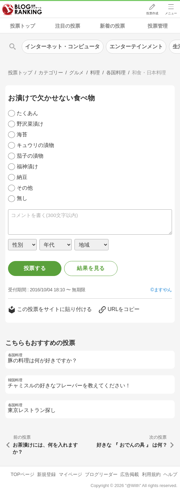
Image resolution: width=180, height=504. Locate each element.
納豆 (22, 177)
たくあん (27, 113)
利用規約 (151, 474)
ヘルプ (170, 474)
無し (22, 198)
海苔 (22, 134)
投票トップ (22, 26)
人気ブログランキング (22, 9)
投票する (35, 268)
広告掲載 (129, 474)
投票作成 (152, 13)
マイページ (70, 474)
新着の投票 (112, 26)
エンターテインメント (136, 46)
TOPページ (22, 474)
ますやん (163, 289)
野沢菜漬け (30, 124)
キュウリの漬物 (35, 145)
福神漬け (27, 166)
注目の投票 (67, 26)
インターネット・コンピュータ (62, 46)
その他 (25, 188)
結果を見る (91, 268)
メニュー (171, 13)
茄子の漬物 (30, 156)
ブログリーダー (101, 474)
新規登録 (46, 474)
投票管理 (158, 26)
